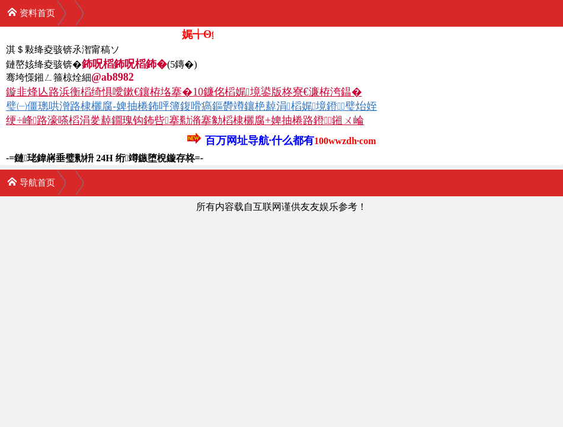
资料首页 (31, 12)
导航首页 (31, 182)
